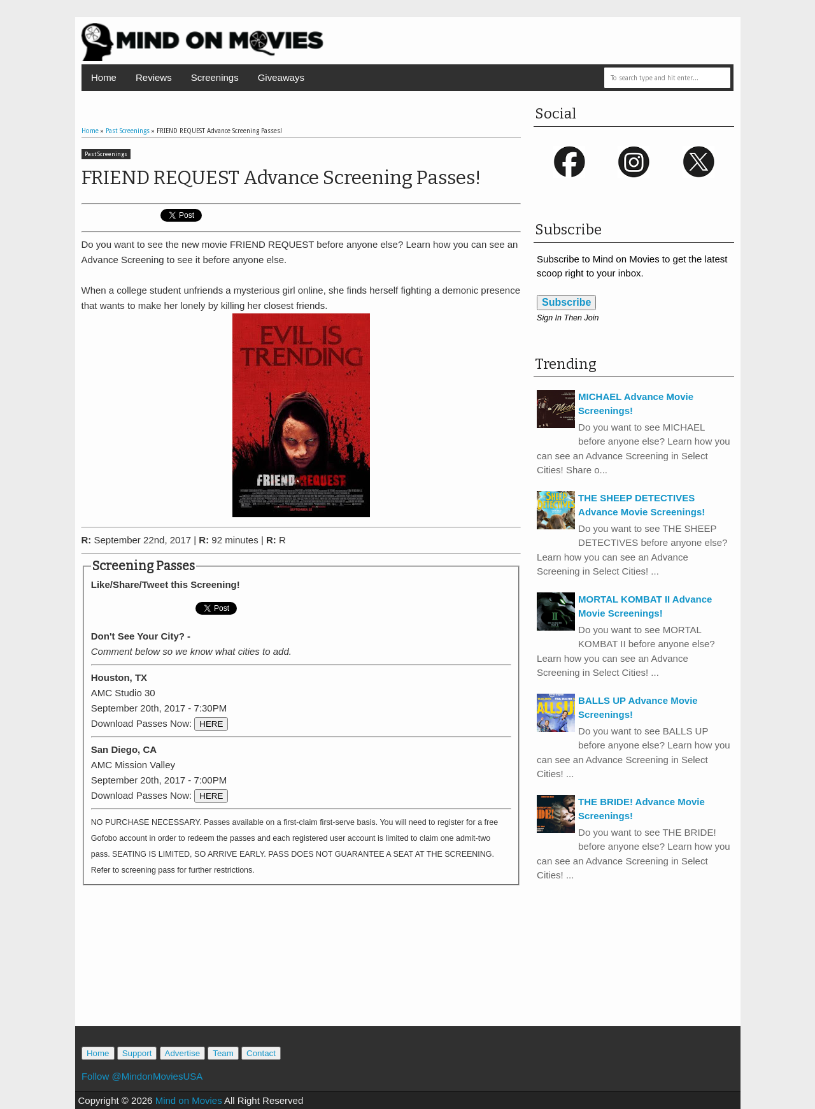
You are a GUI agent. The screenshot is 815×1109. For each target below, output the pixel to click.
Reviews (154, 77)
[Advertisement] (301, 969)
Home (104, 77)
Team (223, 1053)
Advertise (183, 1053)
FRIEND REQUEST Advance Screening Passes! (281, 177)
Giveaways (281, 77)
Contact (261, 1053)
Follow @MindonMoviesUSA (142, 1076)
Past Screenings (106, 154)
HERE (211, 724)
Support (137, 1053)
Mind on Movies (188, 1100)
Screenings (215, 77)
